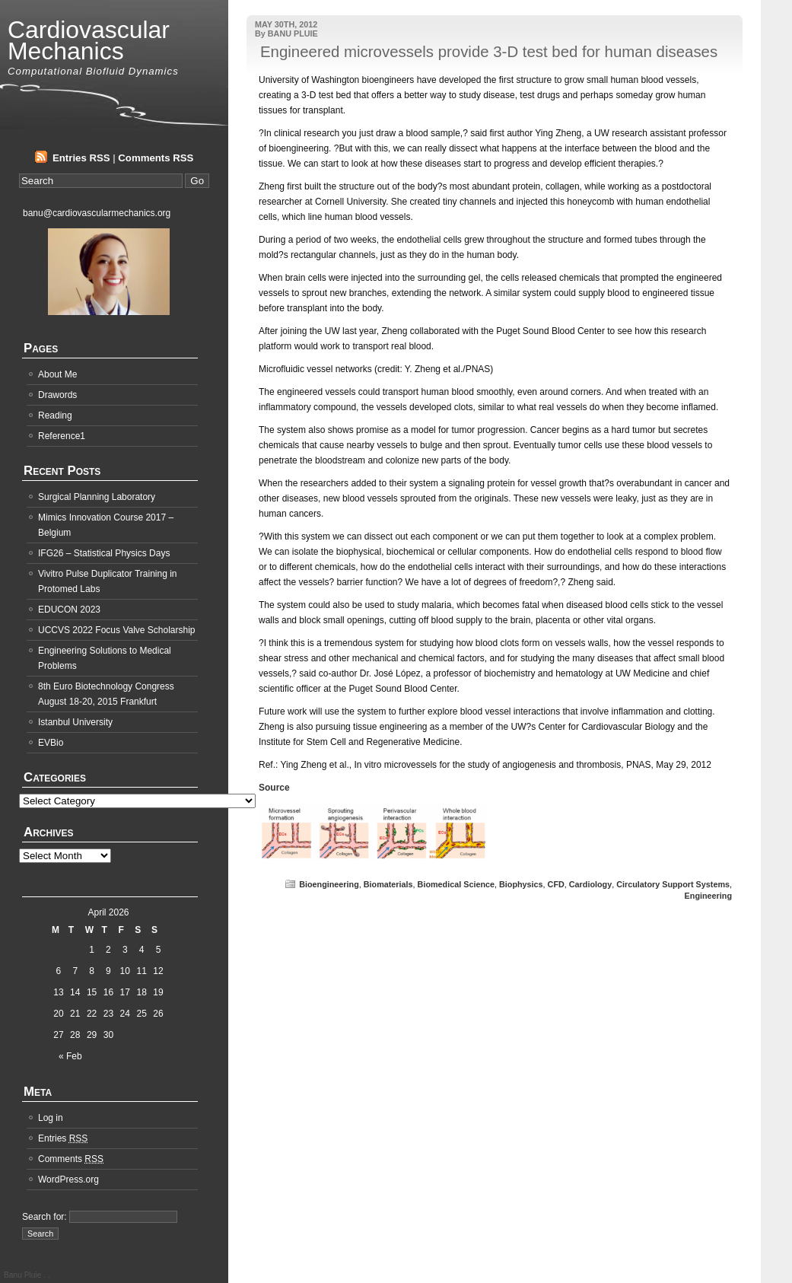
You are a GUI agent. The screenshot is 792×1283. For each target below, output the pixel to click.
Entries (62, 1138)
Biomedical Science (456, 884)
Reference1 (61, 436)
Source (274, 787)
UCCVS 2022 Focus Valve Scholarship (117, 630)
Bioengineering (329, 884)
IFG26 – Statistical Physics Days (104, 553)
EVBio (50, 742)
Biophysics (521, 884)
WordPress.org (68, 1179)
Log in (50, 1118)
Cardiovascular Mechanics (89, 40)
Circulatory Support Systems (673, 884)
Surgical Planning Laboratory (96, 497)
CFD (556, 884)
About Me (57, 374)
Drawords (57, 395)
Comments (70, 1159)
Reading (55, 415)
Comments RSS (155, 158)
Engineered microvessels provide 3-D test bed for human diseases (488, 51)
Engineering (708, 895)
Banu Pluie (23, 1275)
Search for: (44, 1216)
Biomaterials (388, 884)
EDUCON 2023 (69, 609)
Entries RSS (81, 158)
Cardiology (590, 884)
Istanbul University (75, 722)
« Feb (70, 1056)
